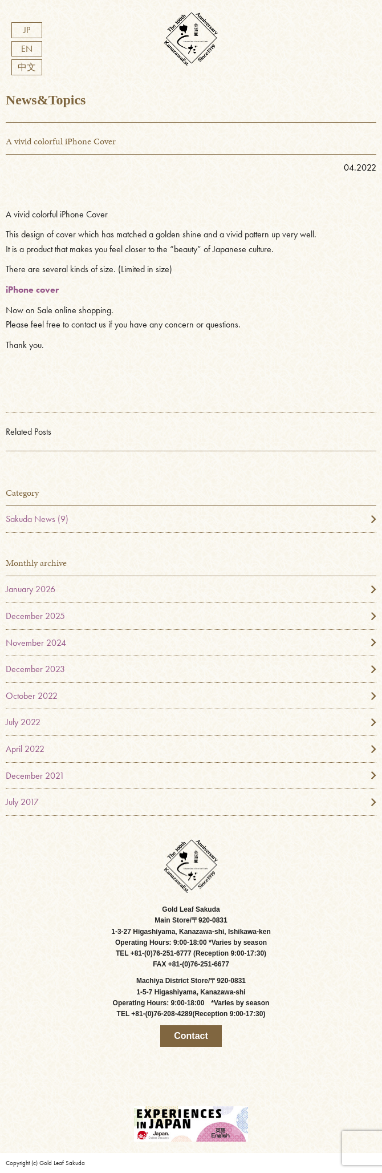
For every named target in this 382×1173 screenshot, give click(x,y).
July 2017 (22, 802)
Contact (191, 1036)
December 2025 (35, 616)
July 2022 (23, 722)
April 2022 (25, 749)
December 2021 (35, 776)
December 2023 (35, 669)
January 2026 (30, 589)
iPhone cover (32, 290)
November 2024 (36, 643)
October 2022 (32, 696)
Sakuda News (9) (37, 519)
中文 (27, 67)
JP (26, 30)
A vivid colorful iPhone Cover (61, 141)
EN (26, 49)
